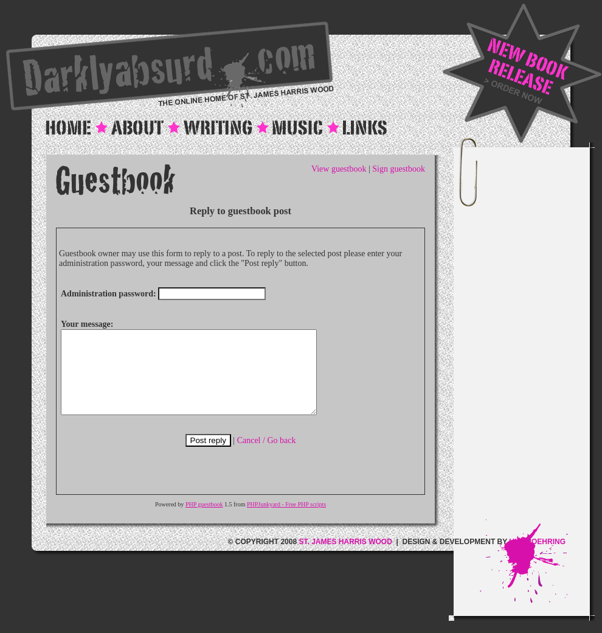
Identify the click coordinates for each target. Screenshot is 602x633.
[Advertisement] (534, 336)
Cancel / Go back (266, 456)
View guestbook (339, 168)
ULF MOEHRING (537, 558)
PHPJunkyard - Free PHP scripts (286, 520)
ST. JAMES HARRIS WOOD (345, 558)
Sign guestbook (398, 168)
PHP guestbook (204, 520)
